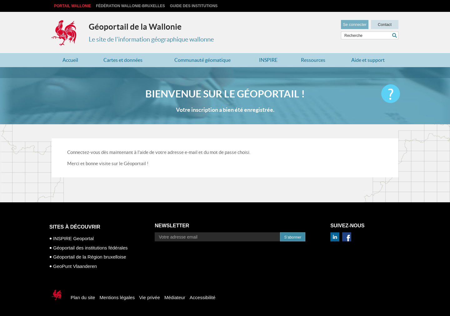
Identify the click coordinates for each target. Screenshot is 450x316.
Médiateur (174, 297)
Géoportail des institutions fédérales (90, 247)
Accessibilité (203, 297)
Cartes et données (122, 60)
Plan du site (83, 297)
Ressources (313, 60)
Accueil (70, 60)
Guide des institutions (194, 6)
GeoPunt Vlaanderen (75, 266)
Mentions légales (117, 297)
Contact (384, 24)
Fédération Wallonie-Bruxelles (130, 6)
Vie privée (149, 297)
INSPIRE (268, 60)
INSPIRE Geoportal (73, 238)
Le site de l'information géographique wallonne (151, 39)
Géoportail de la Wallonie (135, 26)
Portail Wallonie (72, 6)
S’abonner (292, 237)
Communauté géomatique (202, 60)
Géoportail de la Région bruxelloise (89, 256)
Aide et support (368, 60)
